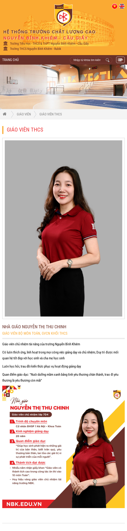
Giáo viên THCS (50, 114)
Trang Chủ (10, 60)
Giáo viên (24, 114)
